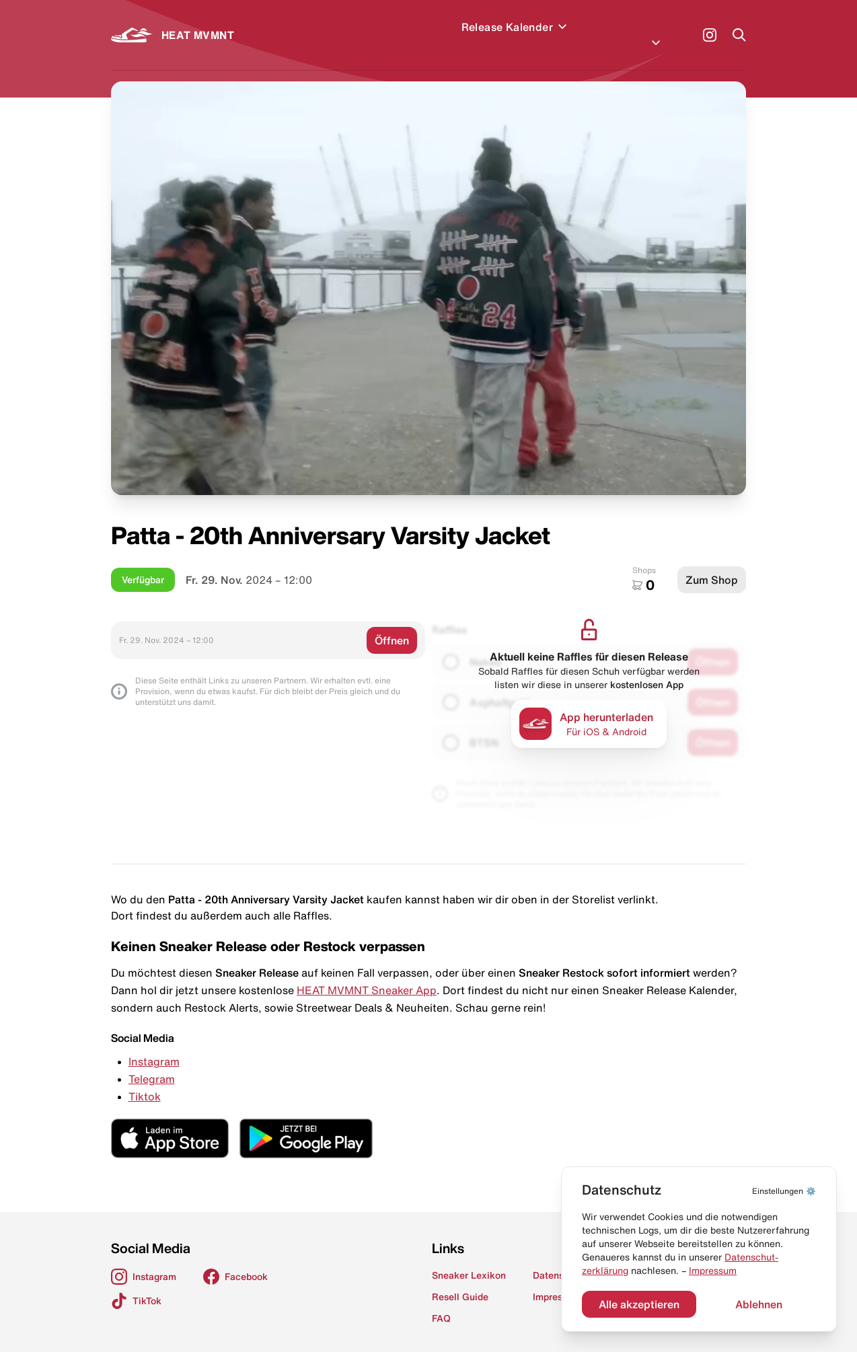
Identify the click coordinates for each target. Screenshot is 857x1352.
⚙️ (784, 1191)
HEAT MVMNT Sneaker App (367, 974)
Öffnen (392, 624)
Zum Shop (711, 563)
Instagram (154, 1045)
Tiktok (144, 1080)
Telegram (151, 1062)
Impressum (713, 1270)
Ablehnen (758, 1304)
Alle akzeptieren (639, 1304)
